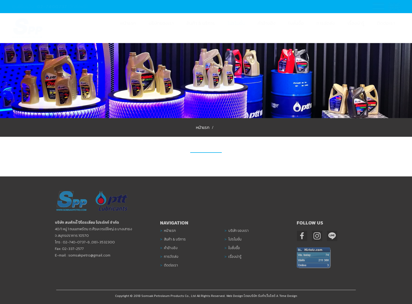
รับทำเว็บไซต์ (266, 297)
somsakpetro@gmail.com (88, 255)
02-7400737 (57, 6)
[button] (200, 28)
